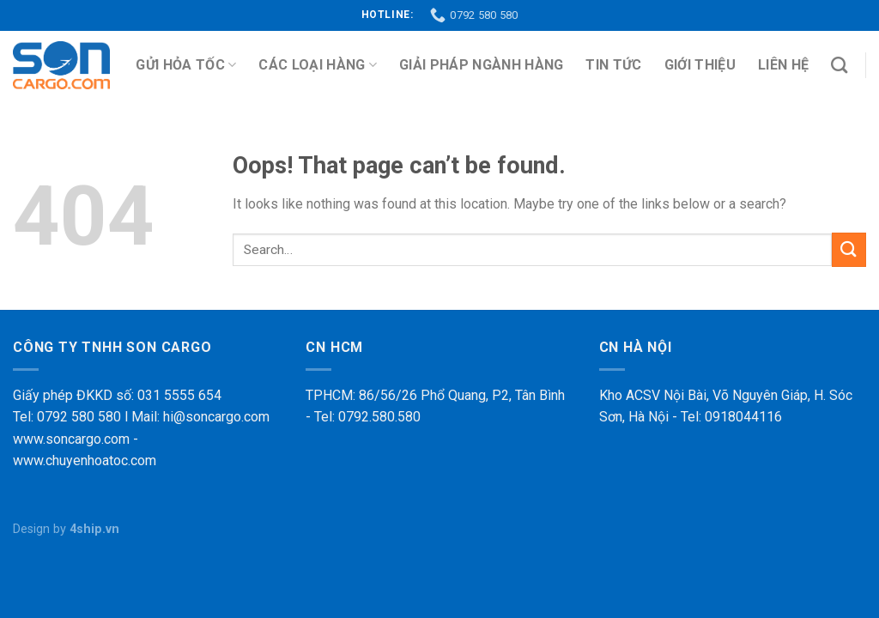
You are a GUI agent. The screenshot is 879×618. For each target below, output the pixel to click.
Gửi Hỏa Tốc (186, 65)
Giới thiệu (700, 65)
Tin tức (613, 65)
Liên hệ (783, 65)
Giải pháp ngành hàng (481, 65)
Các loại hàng (317, 65)
